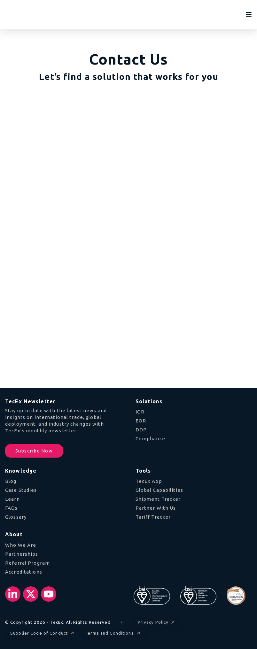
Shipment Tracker (158, 499)
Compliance (150, 438)
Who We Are (20, 545)
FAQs (11, 508)
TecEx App (149, 481)
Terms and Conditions (113, 633)
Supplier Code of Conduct (42, 633)
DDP (141, 429)
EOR (141, 420)
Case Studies (21, 490)
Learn (12, 499)
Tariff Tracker (153, 517)
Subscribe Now (34, 450)
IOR (140, 411)
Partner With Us (156, 508)
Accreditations (23, 572)
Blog (11, 481)
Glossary (16, 517)
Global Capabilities (159, 490)
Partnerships (21, 554)
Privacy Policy (157, 623)
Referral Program (27, 563)
